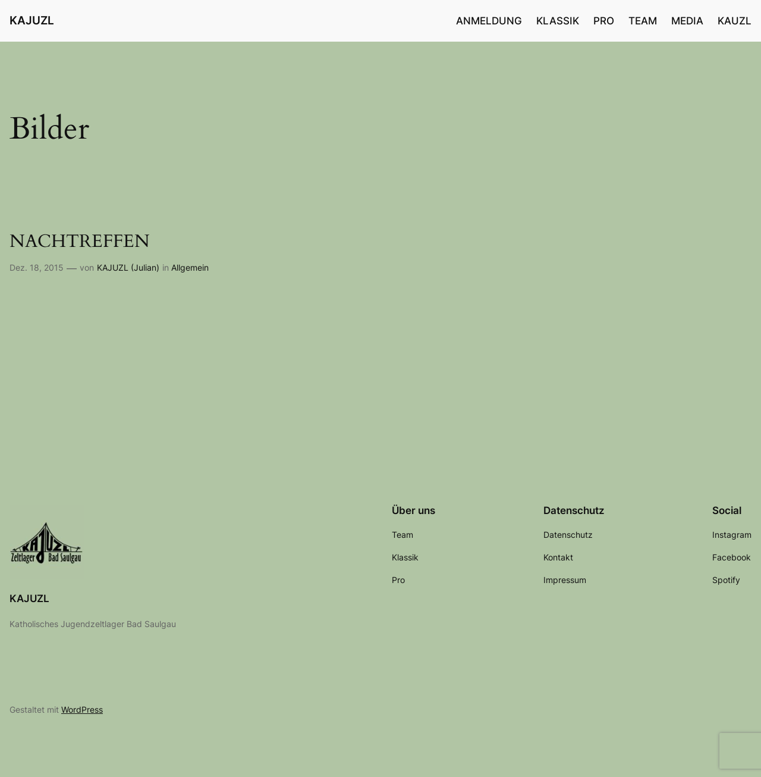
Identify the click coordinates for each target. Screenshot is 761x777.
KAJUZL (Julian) (128, 267)
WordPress (82, 709)
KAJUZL (32, 20)
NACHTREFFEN (80, 242)
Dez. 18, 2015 (37, 267)
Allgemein (190, 267)
